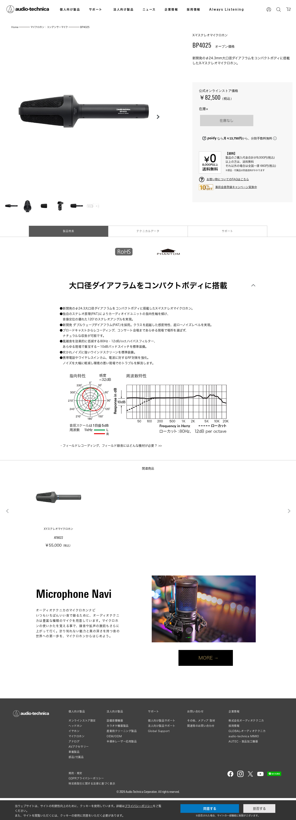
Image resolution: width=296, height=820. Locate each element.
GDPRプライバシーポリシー (86, 778)
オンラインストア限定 (82, 720)
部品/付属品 (76, 757)
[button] (156, 116)
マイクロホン (77, 736)
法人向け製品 (123, 9)
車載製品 (74, 752)
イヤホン (74, 731)
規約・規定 (75, 773)
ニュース (149, 9)
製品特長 (68, 231)
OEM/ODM (114, 736)
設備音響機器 (115, 720)
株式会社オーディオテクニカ (246, 720)
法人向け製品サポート (161, 725)
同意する (209, 808)
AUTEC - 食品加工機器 (243, 741)
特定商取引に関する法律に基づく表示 (92, 783)
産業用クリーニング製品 (122, 731)
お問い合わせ (195, 711)
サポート (96, 9)
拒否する (259, 808)
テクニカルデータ (148, 231)
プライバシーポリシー (139, 806)
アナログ (74, 741)
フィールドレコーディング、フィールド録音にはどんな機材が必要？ (110, 445)
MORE (205, 658)
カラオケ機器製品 (118, 725)
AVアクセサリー (79, 746)
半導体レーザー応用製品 (122, 741)
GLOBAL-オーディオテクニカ (247, 731)
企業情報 (171, 9)
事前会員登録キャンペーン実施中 (236, 187)
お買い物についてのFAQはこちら (228, 179)
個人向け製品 (70, 9)
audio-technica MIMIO (244, 736)
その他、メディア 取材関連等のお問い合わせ (201, 723)
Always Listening (226, 9)
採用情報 (193, 9)
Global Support (159, 731)
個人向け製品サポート (161, 720)
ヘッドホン (75, 725)
